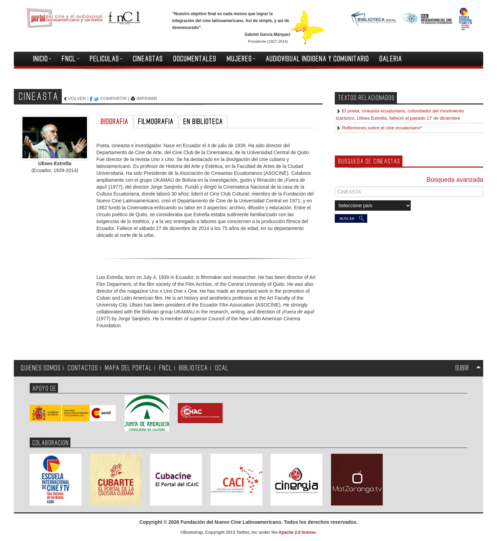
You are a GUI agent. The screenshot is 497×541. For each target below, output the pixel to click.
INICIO (42, 59)
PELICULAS (106, 59)
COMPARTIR (113, 98)
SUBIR (462, 368)
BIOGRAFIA (114, 122)
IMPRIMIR (147, 98)
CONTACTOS (83, 368)
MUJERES (241, 59)
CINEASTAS (148, 59)
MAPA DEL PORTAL (128, 368)
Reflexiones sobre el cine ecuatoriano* (381, 127)
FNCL (70, 59)
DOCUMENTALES (194, 59)
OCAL (222, 368)
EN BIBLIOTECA (203, 122)
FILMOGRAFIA (156, 122)
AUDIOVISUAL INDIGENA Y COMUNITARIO (317, 59)
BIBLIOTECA (193, 368)
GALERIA (390, 59)
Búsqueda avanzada (455, 179)
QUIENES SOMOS (41, 368)
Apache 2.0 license (297, 532)
